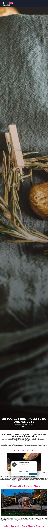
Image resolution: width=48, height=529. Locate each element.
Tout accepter (33, 474)
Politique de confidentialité (24, 471)
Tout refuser (15, 474)
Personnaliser (24, 474)
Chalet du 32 (20, 518)
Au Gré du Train (20, 478)
